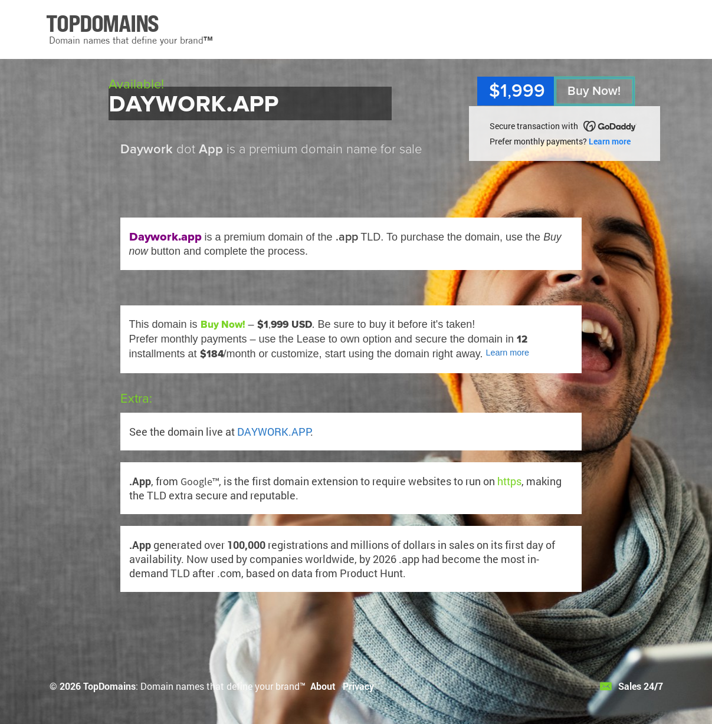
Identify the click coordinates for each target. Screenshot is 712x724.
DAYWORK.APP (273, 431)
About (323, 686)
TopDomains (109, 686)
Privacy (358, 686)
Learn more (610, 141)
